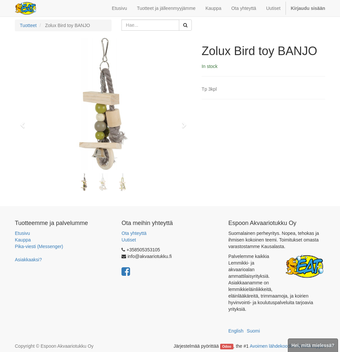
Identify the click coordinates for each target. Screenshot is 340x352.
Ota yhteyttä (133, 233)
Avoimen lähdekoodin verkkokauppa (287, 346)
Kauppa (23, 239)
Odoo (226, 346)
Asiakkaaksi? (28, 259)
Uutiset (128, 239)
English (236, 331)
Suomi (253, 331)
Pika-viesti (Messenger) (39, 246)
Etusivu (22, 233)
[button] (25, 122)
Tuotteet (28, 25)
